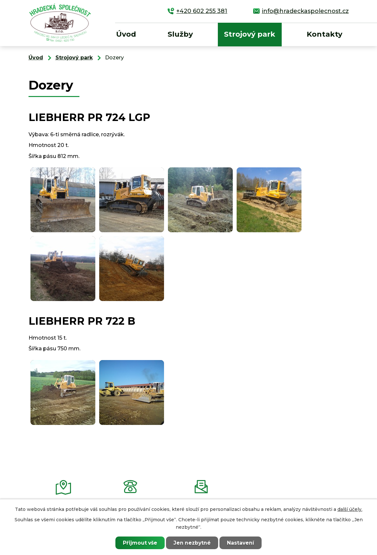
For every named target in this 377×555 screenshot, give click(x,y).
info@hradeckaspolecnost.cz (305, 10)
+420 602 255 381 (201, 10)
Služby (180, 34)
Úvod (126, 34)
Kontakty (324, 34)
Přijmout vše (140, 543)
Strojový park (249, 34)
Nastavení (240, 543)
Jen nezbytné (192, 543)
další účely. (349, 509)
